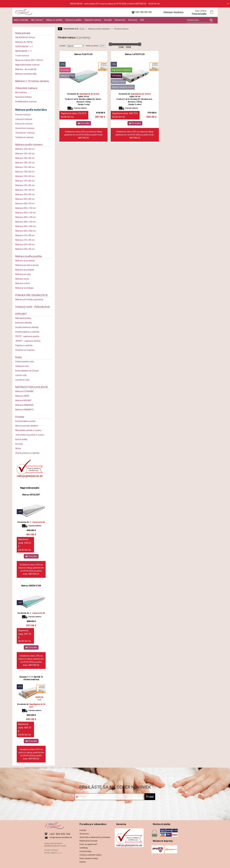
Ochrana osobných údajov (91, 855)
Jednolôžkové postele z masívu (29, 435)
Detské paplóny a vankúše (27, 332)
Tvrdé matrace (22, 55)
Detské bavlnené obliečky (27, 327)
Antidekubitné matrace (26, 101)
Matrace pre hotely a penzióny (29, 299)
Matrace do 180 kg (23, 42)
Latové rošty (21, 375)
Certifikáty (84, 848)
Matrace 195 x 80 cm (25, 181)
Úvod (82, 29)
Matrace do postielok (25, 260)
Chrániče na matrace (25, 350)
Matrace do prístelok (24, 270)
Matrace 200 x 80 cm (25, 194)
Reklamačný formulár (88, 841)
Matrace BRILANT (23, 400)
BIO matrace (21, 92)
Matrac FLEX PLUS (83, 54)
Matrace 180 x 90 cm (25, 162)
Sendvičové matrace (24, 128)
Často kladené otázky (89, 858)
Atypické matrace (92, 20)
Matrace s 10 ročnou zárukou (32, 81)
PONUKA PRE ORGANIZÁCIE (31, 295)
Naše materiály (21, 20)
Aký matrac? (37, 20)
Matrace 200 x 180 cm (25, 226)
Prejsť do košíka (199, 13)
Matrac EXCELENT (31, 495)
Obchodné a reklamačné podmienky (95, 837)
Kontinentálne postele (25, 421)
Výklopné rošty (22, 366)
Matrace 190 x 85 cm (25, 172)
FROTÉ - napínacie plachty (27, 336)
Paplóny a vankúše (24, 345)
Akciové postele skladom (26, 426)
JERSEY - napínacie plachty (27, 341)
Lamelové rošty (22, 380)
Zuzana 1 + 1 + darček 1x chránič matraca (31, 678)
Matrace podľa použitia (28, 256)
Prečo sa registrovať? (89, 844)
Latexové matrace (23, 119)
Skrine (18, 448)
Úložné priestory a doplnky (27, 453)
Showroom (120, 20)
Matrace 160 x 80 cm (25, 149)
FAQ (142, 20)
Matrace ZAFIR (22, 396)
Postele (19, 416)
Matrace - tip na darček (26, 69)
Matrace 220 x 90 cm (25, 249)
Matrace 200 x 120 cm (25, 212)
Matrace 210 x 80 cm (25, 235)
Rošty (18, 357)
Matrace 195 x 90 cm (25, 190)
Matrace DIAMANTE (24, 409)
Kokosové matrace (24, 124)
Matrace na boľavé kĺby (26, 74)
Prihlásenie (167, 12)
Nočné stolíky (21, 439)
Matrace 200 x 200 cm (25, 231)
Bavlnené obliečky (23, 323)
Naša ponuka (22, 33)
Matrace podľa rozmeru (29, 144)
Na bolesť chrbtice (23, 97)
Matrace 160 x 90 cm (25, 153)
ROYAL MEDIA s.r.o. (53, 853)
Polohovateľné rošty (24, 361)
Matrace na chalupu (24, 288)
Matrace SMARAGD (24, 405)
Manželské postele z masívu (28, 430)
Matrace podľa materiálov (31, 109)
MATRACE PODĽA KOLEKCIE (31, 387)
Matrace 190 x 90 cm (25, 176)
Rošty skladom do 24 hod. (27, 371)
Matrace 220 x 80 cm (25, 244)
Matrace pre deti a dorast (27, 265)
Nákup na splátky (54, 20)
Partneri (83, 862)
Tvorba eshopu (51, 850)
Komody (19, 444)
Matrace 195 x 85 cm (25, 185)
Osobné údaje (85, 851)
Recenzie (132, 20)
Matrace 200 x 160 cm (25, 222)
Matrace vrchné (22, 283)
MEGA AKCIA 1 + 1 (23, 51)
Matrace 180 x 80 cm (25, 158)
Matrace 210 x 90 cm (25, 240)
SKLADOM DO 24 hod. (25, 37)
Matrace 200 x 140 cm (25, 217)
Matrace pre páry (23, 274)
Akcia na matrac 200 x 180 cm (29, 60)
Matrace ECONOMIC (24, 391)
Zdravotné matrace (26, 88)
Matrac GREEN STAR (31, 585)
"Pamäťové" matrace (25, 133)
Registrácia (178, 12)
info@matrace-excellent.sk (60, 837)
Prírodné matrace (121, 29)
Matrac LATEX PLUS (135, 54)
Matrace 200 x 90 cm (25, 203)
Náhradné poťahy (23, 318)
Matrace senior (22, 279)
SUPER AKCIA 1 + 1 (24, 46)
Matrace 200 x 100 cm (25, 208)
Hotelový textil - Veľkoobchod (32, 306)
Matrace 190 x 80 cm (25, 167)
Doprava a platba (73, 20)
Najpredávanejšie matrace (27, 65)
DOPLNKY (21, 313)
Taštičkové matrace (24, 137)
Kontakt (108, 20)
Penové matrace (23, 114)
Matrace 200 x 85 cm (25, 199)
